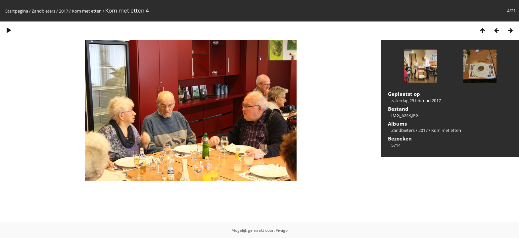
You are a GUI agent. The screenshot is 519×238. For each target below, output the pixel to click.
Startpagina (16, 11)
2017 (63, 11)
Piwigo (282, 230)
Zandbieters (43, 11)
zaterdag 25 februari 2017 (416, 100)
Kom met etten (87, 11)
